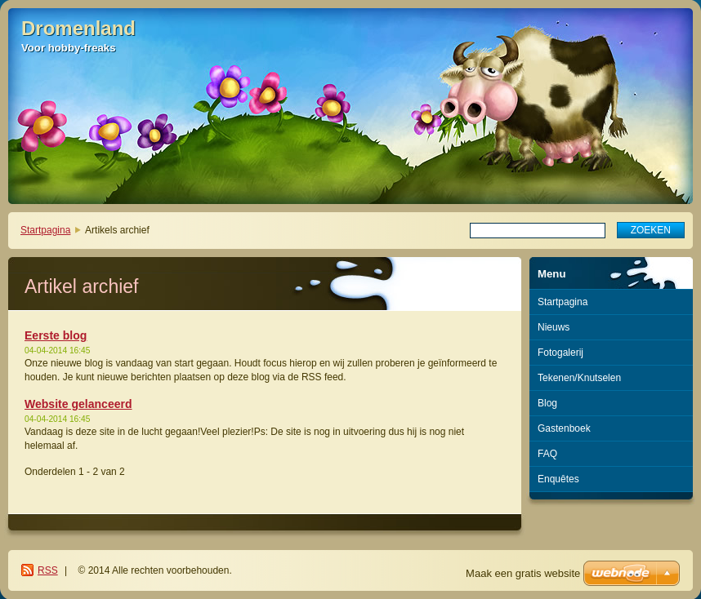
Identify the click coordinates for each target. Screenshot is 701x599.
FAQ (547, 453)
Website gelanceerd (78, 403)
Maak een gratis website (523, 573)
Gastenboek (564, 428)
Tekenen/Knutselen (579, 378)
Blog (547, 403)
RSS (48, 570)
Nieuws (553, 327)
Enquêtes (558, 479)
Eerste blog (56, 335)
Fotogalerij (560, 352)
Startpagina (45, 230)
